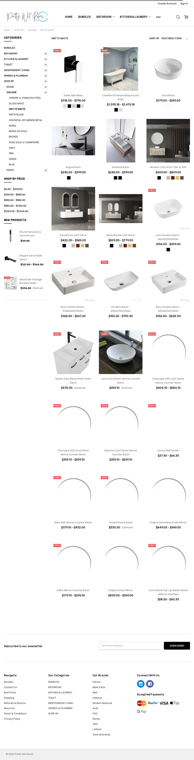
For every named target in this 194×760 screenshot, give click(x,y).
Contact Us (10, 687)
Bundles (8, 681)
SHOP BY (9, 81)
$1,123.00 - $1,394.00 (16, 211)
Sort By (154, 38)
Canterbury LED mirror (73, 235)
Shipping (9, 697)
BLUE (12, 164)
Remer (96, 718)
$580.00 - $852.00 (14, 200)
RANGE (10, 170)
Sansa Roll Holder (168, 450)
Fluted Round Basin (121, 522)
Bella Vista (99, 687)
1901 (95, 724)
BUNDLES (84, 17)
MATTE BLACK (16, 114)
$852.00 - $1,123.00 (15, 206)
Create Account (167, 3)
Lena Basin (168, 95)
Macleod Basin (120, 167)
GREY (12, 148)
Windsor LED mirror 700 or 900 (168, 167)
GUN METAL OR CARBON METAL (25, 120)
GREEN (12, 159)
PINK (11, 153)
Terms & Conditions (15, 713)
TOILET (8, 64)
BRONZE (13, 136)
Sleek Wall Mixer (73, 95)
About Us (9, 708)
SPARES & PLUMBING (16, 75)
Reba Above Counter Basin (73, 590)
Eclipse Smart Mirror (121, 590)
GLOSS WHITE (16, 103)
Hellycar (97, 697)
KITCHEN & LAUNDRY (135, 17)
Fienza (96, 681)
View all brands (101, 734)
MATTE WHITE (17, 109)
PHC (95, 713)
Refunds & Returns (15, 703)
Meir (95, 692)
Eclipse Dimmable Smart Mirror (168, 522)
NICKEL (12, 125)
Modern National (102, 703)
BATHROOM (105, 17)
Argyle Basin (73, 167)
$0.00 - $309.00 (13, 189)
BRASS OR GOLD (18, 131)
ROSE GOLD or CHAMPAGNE (24, 142)
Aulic (95, 708)
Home (68, 17)
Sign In (184, 3)
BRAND (10, 87)
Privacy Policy (12, 718)
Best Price (10, 692)
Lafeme (97, 729)
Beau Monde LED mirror (121, 235)
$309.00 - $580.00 (14, 194)
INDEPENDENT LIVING (16, 70)
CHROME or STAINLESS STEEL (25, 98)
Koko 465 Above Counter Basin (73, 522)
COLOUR (11, 92)
